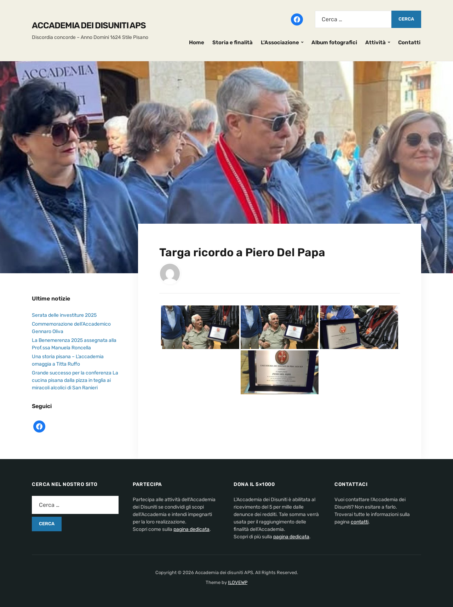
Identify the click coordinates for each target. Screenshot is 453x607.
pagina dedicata (191, 529)
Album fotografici (334, 42)
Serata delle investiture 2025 (64, 315)
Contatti (409, 42)
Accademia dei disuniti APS (89, 25)
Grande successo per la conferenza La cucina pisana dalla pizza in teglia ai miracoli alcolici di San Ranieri (75, 380)
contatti (359, 522)
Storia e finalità (232, 42)
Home (196, 42)
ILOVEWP (237, 582)
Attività (375, 42)
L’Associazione (280, 42)
